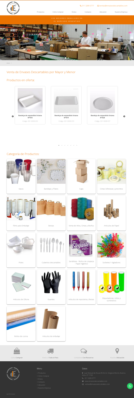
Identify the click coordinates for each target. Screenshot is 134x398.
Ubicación (103, 12)
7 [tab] (76, 147)
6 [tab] (73, 147)
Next (123, 116)
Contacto (88, 12)
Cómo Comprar (58, 12)
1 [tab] (58, 147)
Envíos (74, 12)
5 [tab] (70, 147)
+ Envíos (40, 379)
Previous (11, 116)
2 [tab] (61, 147)
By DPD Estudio (11, 394)
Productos (40, 12)
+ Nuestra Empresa (44, 388)
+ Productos (41, 373)
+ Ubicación (41, 385)
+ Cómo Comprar (43, 376)
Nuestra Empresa (121, 12)
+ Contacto (41, 382)
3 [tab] (64, 147)
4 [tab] (67, 147)
